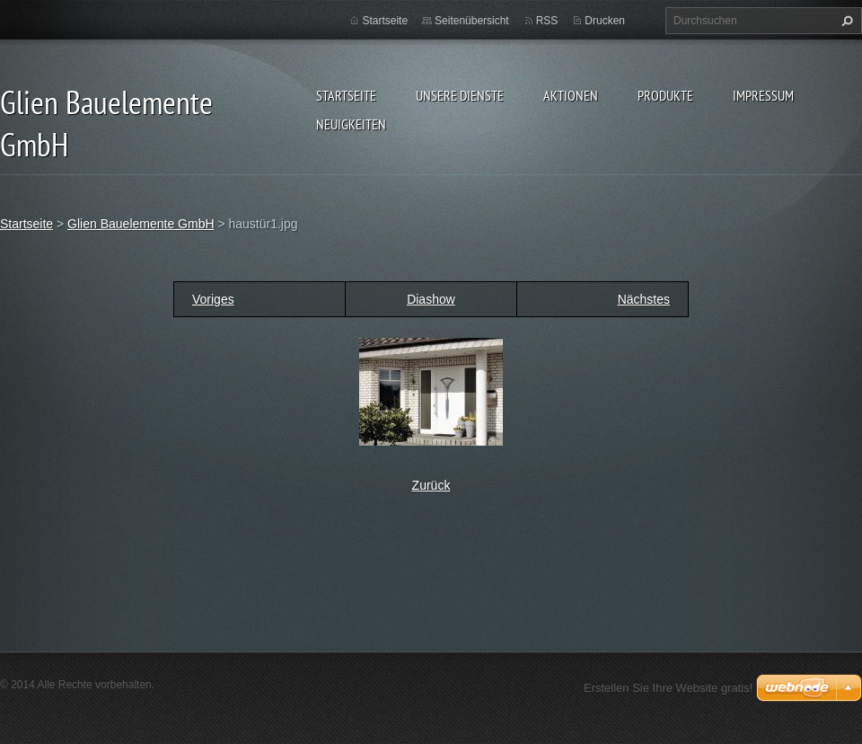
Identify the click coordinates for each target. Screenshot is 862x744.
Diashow (431, 299)
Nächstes (644, 299)
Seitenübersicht (472, 20)
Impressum (763, 95)
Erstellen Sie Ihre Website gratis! (668, 688)
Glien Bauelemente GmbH (140, 224)
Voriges (213, 299)
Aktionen (570, 95)
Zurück (431, 485)
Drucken (605, 20)
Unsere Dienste (460, 95)
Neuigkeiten (351, 124)
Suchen (844, 20)
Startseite (346, 95)
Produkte (665, 95)
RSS (547, 20)
